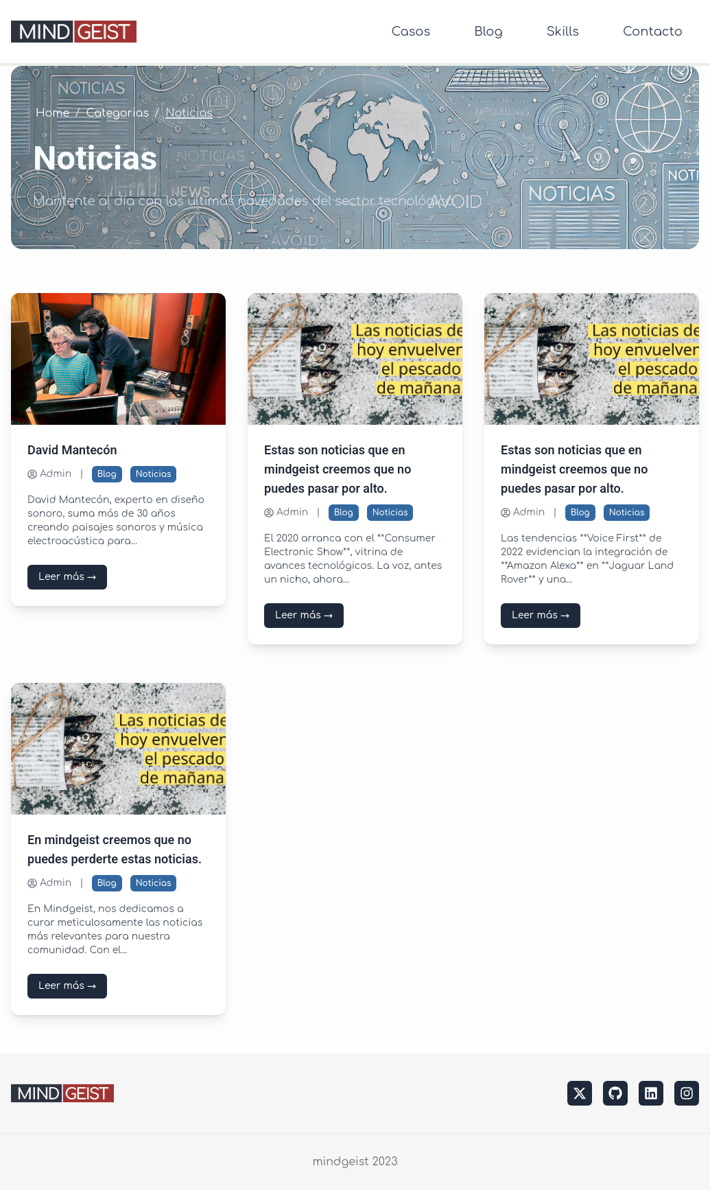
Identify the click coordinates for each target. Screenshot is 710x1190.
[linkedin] (651, 1093)
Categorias (118, 113)
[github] (615, 1093)
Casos (410, 31)
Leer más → (67, 577)
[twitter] (579, 1093)
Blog (488, 31)
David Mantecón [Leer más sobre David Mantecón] (72, 450)
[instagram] (686, 1093)
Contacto (653, 31)
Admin (49, 474)
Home (52, 113)
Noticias (153, 474)
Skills (563, 31)
